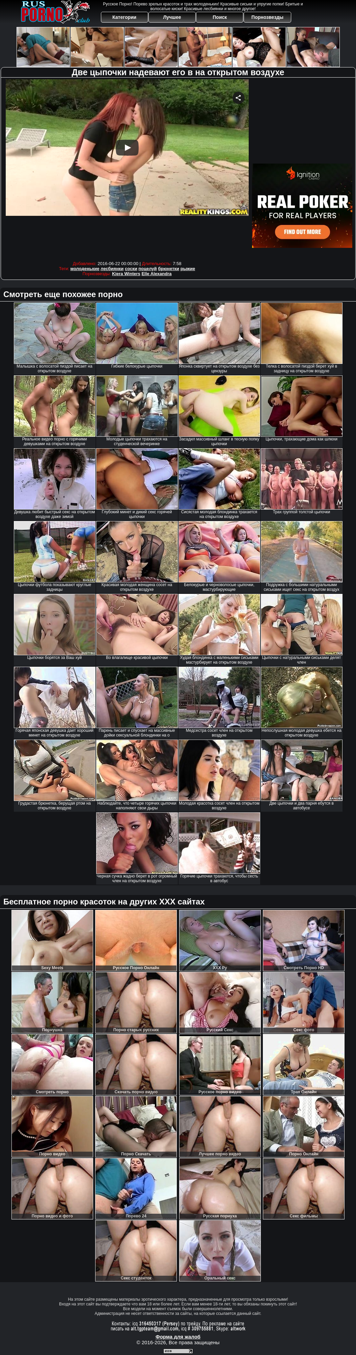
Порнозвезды (267, 17)
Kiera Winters (126, 273)
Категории (124, 17)
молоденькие (85, 268)
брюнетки (168, 268)
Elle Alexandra (156, 273)
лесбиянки (112, 268)
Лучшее (172, 17)
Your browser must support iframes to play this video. (127, 168)
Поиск (220, 17)
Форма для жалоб (178, 1336)
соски (131, 268)
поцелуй (147, 268)
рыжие (188, 268)
